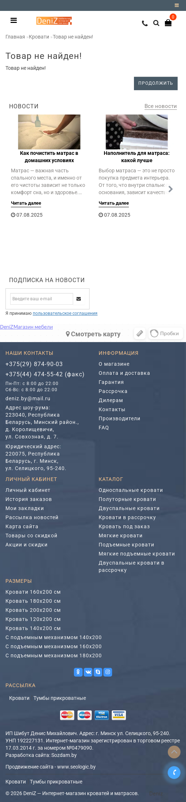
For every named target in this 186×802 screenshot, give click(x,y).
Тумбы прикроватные (59, 698)
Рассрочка (113, 391)
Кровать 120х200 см (33, 619)
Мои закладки (24, 508)
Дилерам (111, 400)
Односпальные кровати (131, 490)
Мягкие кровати (121, 535)
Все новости (161, 106)
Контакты (112, 409)
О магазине (114, 364)
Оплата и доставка (124, 373)
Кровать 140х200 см (33, 628)
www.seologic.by (76, 767)
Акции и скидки (26, 545)
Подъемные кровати (126, 545)
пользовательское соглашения (65, 313)
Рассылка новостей (32, 517)
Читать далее (26, 203)
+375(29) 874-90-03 (34, 364)
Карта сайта (22, 526)
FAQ (104, 427)
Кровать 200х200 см (33, 610)
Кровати (39, 37)
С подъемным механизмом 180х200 (53, 655)
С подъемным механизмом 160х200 (53, 646)
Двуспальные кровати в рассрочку (132, 566)
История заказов (28, 499)
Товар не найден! (73, 37)
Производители (120, 418)
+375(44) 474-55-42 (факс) (45, 374)
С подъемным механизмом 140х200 (53, 637)
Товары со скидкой (31, 535)
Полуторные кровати (127, 499)
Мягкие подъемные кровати (137, 554)
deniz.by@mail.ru (28, 398)
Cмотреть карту (93, 334)
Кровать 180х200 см (33, 601)
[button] (170, 189)
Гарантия (111, 382)
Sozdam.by (64, 755)
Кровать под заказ (124, 526)
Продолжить (155, 83)
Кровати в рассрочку (127, 517)
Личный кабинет (28, 490)
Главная (15, 37)
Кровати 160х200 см (33, 592)
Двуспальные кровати (129, 508)
